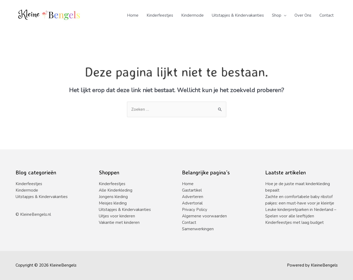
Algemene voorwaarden (204, 216)
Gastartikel (192, 190)
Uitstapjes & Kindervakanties (238, 15)
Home (133, 15)
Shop (276, 15)
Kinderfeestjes (160, 15)
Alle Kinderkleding (115, 190)
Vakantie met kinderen (119, 222)
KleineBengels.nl (35, 214)
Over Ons (302, 15)
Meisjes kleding (113, 203)
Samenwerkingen (198, 229)
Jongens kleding (113, 196)
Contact (326, 15)
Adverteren (192, 196)
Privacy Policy (194, 209)
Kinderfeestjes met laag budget (294, 222)
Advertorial (192, 203)
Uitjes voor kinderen (117, 216)
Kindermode (192, 15)
